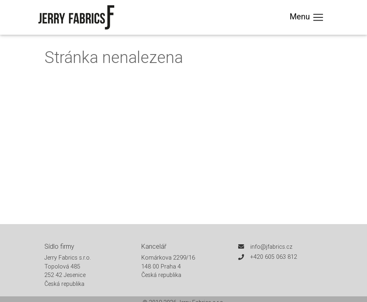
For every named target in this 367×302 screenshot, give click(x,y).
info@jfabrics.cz (271, 246)
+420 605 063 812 (273, 256)
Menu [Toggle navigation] (306, 17)
